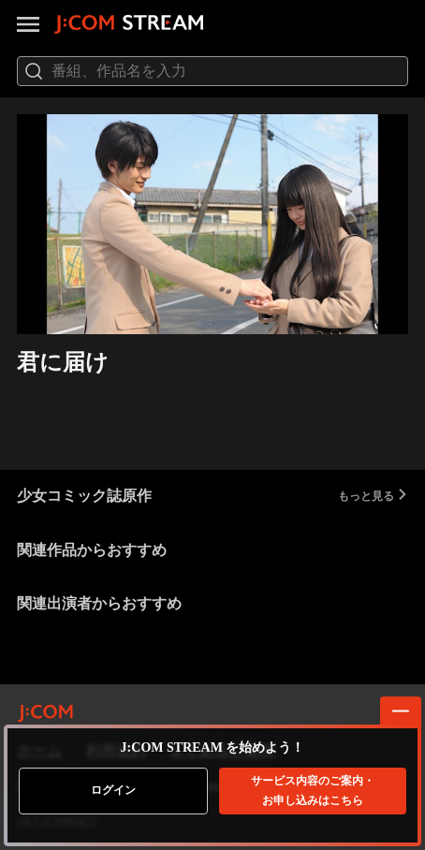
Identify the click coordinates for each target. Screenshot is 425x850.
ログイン (113, 790)
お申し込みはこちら (312, 790)
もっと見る (372, 496)
